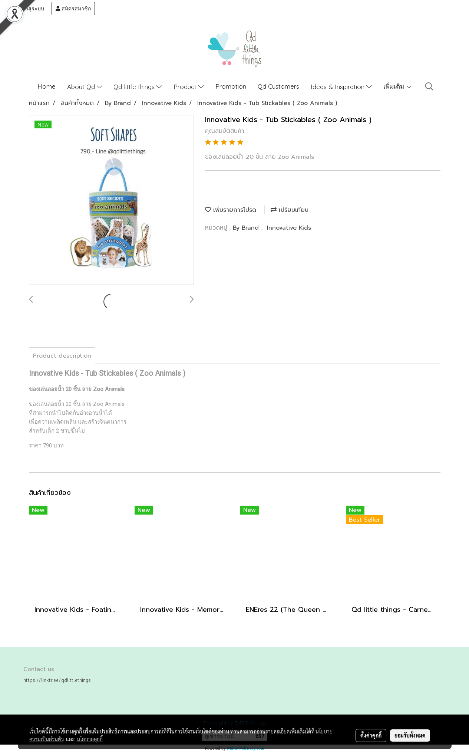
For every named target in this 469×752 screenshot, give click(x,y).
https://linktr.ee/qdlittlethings (57, 680)
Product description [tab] (62, 355)
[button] (429, 86)
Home (46, 86)
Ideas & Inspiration (341, 87)
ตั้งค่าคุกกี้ (371, 735)
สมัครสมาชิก (73, 8)
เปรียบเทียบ (289, 210)
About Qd (84, 87)
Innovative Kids (289, 227)
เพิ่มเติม (397, 86)
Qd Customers (278, 86)
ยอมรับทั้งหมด (410, 735)
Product (189, 87)
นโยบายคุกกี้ (90, 739)
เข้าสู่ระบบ (28, 8)
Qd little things (137, 87)
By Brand (247, 227)
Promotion (230, 86)
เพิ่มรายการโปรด (230, 210)
